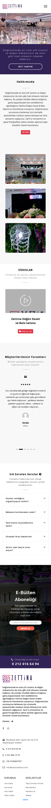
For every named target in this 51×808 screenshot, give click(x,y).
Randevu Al (30, 791)
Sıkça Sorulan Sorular (34, 783)
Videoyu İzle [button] (25, 331)
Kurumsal (8, 787)
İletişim (28, 795)
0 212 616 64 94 (25, 664)
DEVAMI (25, 132)
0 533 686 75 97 (12, 755)
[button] (17, 449)
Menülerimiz (31, 787)
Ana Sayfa (8, 783)
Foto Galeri (8, 791)
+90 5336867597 (14, 761)
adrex (25, 799)
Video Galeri (9, 795)
